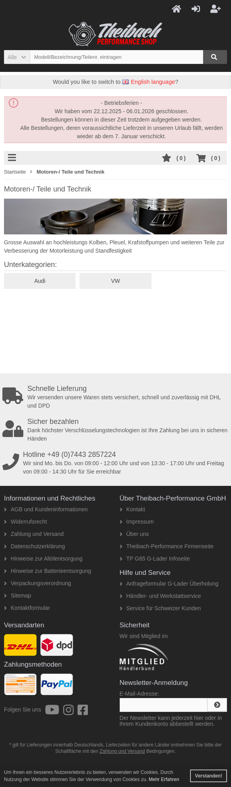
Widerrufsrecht (25, 521)
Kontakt (132, 509)
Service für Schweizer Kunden (160, 608)
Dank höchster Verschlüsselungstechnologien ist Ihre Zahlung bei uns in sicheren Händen (116, 430)
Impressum (137, 521)
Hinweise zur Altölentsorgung (43, 558)
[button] (17, 57)
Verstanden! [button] (208, 776)
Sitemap (17, 595)
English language (148, 82)
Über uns (134, 534)
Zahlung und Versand (34, 534)
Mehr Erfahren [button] (164, 779)
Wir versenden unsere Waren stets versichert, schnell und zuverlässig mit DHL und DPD (116, 397)
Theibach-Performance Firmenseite (167, 546)
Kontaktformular (27, 608)
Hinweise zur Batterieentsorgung (47, 571)
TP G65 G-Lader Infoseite (155, 558)
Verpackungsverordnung (37, 583)
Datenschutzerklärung (34, 546)
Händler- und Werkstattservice (160, 596)
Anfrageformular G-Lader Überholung (169, 583)
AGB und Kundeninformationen (46, 509)
